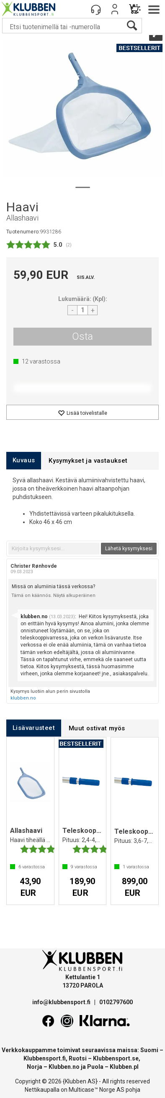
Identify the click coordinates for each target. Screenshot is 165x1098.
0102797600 (116, 1002)
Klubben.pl (124, 1066)
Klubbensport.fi (44, 1058)
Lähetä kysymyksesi (128, 549)
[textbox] (54, 548)
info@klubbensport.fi (62, 1002)
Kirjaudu (114, 9)
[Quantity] (82, 310)
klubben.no (23, 698)
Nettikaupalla (42, 1089)
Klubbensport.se (116, 1058)
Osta (82, 336)
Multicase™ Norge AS (96, 1089)
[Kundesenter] (96, 9)
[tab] (23, 460)
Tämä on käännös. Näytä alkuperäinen (53, 595)
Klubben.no (64, 1066)
